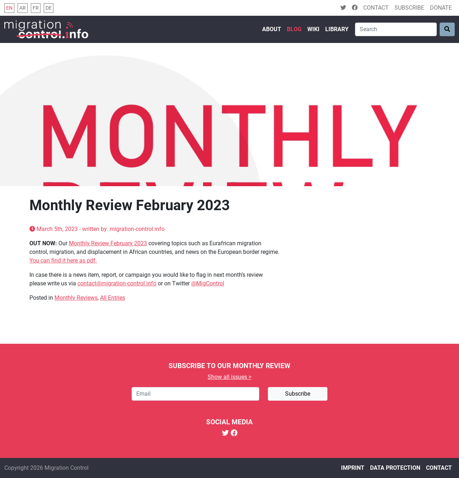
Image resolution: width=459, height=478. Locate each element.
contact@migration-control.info (116, 283)
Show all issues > (229, 376)
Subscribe (409, 7)
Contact (376, 7)
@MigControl (207, 283)
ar (22, 8)
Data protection (395, 467)
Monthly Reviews (76, 297)
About (271, 29)
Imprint (352, 467)
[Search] (396, 29)
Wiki (313, 29)
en (9, 8)
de (49, 8)
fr (36, 8)
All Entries (112, 297)
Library (337, 29)
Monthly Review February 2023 (108, 243)
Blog (294, 29)
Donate (441, 7)
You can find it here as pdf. (63, 260)
